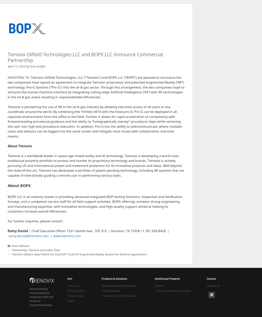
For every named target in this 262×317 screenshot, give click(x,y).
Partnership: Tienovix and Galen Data (36, 250)
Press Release (21, 246)
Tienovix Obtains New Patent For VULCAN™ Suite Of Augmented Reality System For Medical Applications (79, 254)
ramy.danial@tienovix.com (28, 236)
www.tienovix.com (67, 236)
